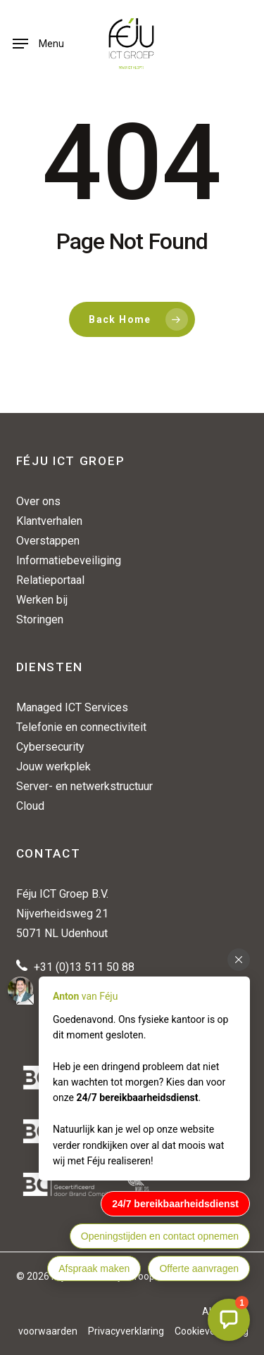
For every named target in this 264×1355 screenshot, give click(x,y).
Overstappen (48, 540)
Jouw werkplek (53, 766)
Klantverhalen (49, 521)
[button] (38, 44)
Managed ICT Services (72, 707)
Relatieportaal (50, 580)
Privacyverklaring (126, 1331)
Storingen (39, 619)
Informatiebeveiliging (68, 560)
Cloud (30, 806)
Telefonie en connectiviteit (81, 727)
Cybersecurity (50, 746)
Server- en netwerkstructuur (84, 786)
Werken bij (42, 599)
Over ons (38, 501)
